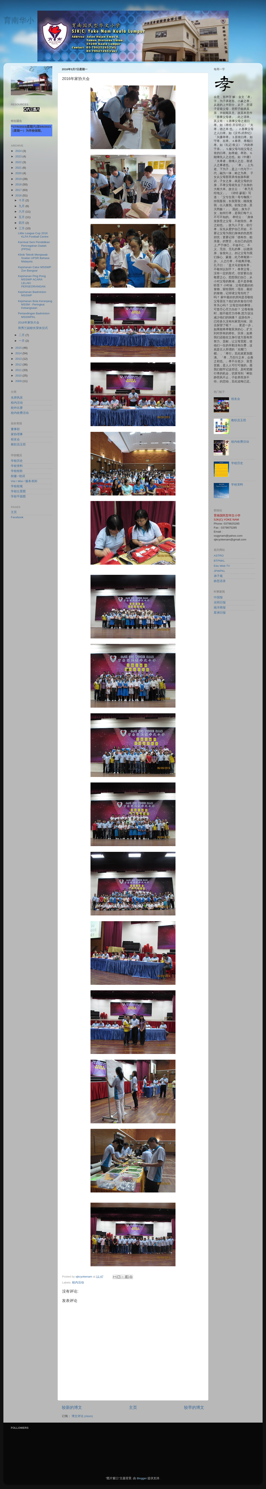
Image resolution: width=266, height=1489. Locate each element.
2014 (19, 353)
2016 (19, 195)
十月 (22, 200)
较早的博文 (194, 1407)
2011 (19, 370)
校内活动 (78, 1282)
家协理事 (17, 434)
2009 (19, 381)
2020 (19, 173)
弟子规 (218, 576)
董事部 (15, 429)
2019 (19, 179)
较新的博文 (72, 1407)
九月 (22, 206)
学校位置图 (18, 491)
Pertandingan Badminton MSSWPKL (34, 315)
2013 (19, 358)
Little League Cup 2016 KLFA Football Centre (33, 235)
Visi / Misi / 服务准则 (24, 481)
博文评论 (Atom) (82, 1416)
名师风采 (17, 397)
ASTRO (219, 555)
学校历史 (17, 460)
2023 (19, 156)
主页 (133, 1407)
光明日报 (220, 602)
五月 (22, 217)
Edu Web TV (222, 565)
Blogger (142, 1478)
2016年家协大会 (28, 322)
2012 (19, 364)
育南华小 (18, 20)
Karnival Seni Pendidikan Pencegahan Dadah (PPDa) (34, 245)
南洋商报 (220, 607)
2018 (19, 184)
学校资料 (17, 465)
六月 (22, 211)
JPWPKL (219, 570)
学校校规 (17, 486)
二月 (22, 335)
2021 (19, 167)
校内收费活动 (20, 412)
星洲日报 (220, 612)
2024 (19, 151)
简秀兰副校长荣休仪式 (33, 328)
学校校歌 (17, 471)
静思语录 (220, 581)
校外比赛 (17, 407)
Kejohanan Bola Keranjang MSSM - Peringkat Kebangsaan (35, 304)
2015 (19, 347)
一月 (22, 340)
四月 (22, 222)
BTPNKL (219, 560)
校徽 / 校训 (18, 476)
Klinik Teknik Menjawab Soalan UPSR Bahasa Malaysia (34, 258)
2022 (19, 162)
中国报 (218, 597)
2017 (19, 190)
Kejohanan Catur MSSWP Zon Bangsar (34, 269)
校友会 (15, 439)
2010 (19, 375)
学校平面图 (18, 496)
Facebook (17, 517)
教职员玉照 (18, 444)
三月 (22, 228)
